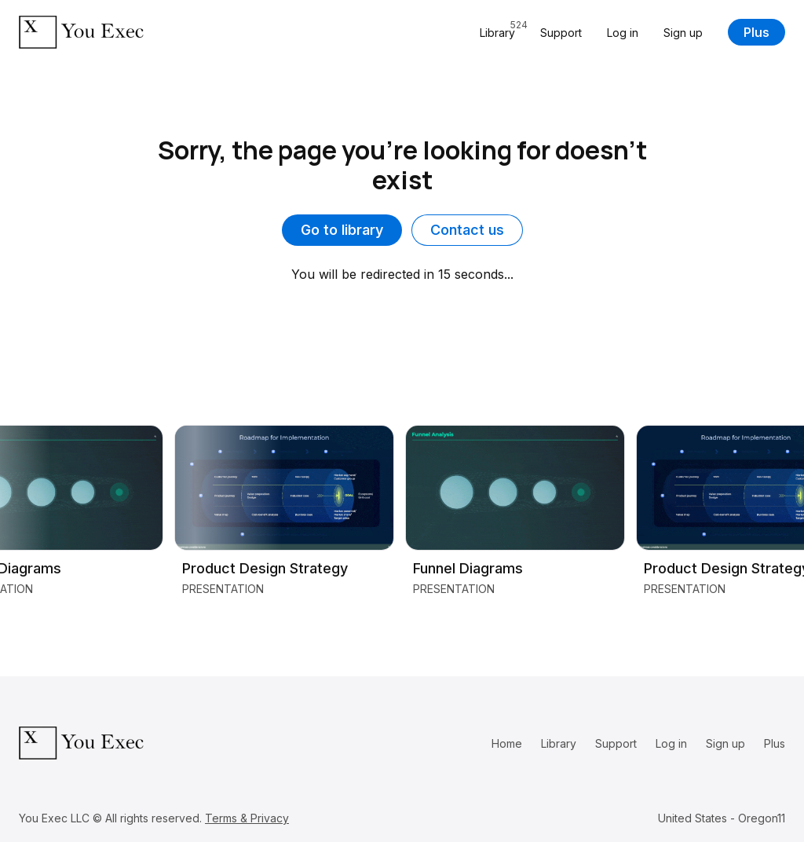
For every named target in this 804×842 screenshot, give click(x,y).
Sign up (683, 32)
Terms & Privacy (247, 818)
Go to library (342, 229)
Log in (622, 32)
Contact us (467, 229)
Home (507, 743)
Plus (756, 32)
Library (558, 743)
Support (561, 32)
